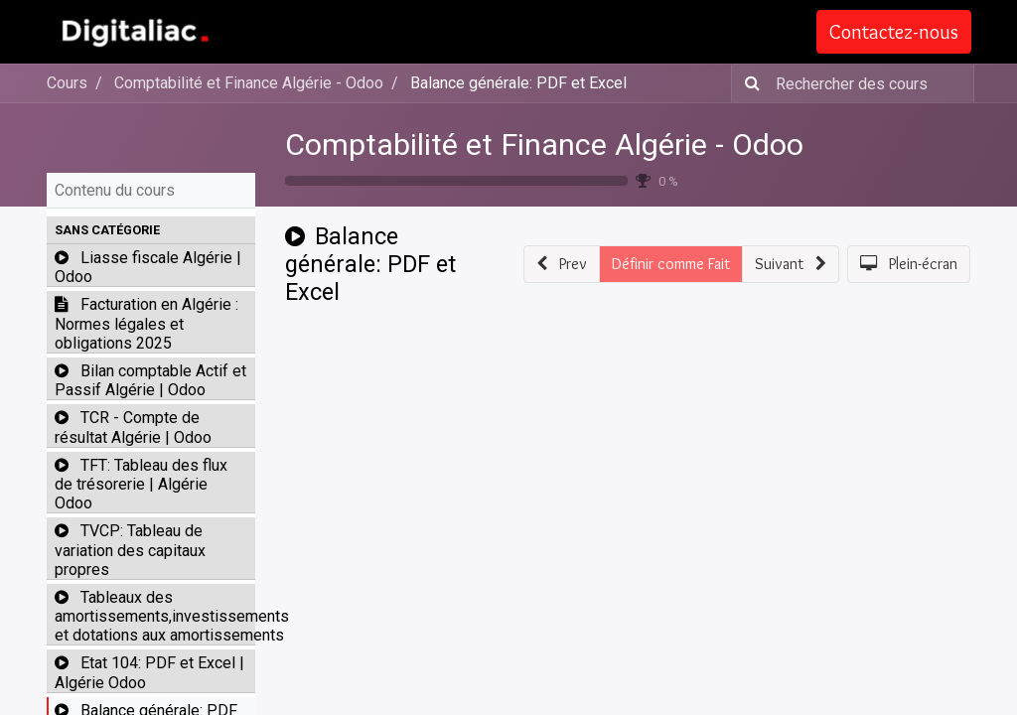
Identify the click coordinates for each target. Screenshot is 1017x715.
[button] (151, 230)
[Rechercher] (748, 83)
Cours (67, 82)
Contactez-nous (892, 32)
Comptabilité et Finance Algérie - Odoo (544, 144)
